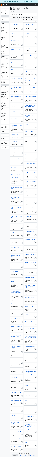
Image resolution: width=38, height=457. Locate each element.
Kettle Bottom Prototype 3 (30, 223)
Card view (25, 17)
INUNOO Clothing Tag (15, 104)
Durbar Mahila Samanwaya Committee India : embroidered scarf (16, 347)
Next (34, 455)
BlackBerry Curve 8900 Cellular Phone (30, 191)
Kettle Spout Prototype (15, 232)
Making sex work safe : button (30, 346)
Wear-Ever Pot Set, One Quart (16, 264)
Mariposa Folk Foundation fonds (4, 32)
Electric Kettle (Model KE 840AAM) (29, 116)
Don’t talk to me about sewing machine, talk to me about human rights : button (16, 335)
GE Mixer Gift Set (14, 141)
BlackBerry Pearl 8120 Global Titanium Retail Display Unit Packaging (16, 197)
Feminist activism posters (29, 306)
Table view (30, 17)
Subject (3, 135)
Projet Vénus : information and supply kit (16, 359)
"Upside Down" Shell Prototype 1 (31, 208)
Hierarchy (19, 17)
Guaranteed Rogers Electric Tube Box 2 (30, 155)
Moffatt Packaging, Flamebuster (28, 63)
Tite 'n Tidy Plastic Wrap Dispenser (15, 41)
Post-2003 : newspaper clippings (15, 423)
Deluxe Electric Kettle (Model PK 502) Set (16, 79)
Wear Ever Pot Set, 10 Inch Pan (30, 254)
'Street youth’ (13, 408)
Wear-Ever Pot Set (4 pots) (30, 269)
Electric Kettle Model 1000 (16, 96)
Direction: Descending (32, 19)
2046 (31, 455)
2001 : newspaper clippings (30, 442)
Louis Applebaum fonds (4, 76)
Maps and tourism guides (29, 277)
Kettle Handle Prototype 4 (30, 239)
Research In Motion (4, 120)
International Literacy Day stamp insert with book (30, 106)
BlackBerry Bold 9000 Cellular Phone (16, 188)
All (1, 21)
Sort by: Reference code (23, 19)
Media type (3, 147)
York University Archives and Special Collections (4, 111)
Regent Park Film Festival (4, 103)
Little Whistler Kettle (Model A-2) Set (30, 88)
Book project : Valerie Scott (16, 392)
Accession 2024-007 (14, 271)
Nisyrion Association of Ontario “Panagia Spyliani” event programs (16, 292)
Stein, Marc (4, 123)
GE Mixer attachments (15, 134)
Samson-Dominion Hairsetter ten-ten (30, 97)
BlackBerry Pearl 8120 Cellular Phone (30, 182)
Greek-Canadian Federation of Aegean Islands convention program (30, 286)
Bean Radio (13, 111)
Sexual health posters (29, 321)
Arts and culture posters (15, 318)
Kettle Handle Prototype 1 (16, 247)
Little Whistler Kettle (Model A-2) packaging (30, 79)
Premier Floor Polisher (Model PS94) (16, 25)
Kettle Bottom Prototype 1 (30, 231)
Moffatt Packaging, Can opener (30, 55)
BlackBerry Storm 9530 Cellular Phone (30, 199)
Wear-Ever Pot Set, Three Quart (15, 256)
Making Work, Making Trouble (16, 385)
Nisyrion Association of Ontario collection (29, 298)
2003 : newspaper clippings (16, 431)
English (4, 16)
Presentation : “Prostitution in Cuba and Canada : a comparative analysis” (30, 373)
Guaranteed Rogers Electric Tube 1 (16, 159)
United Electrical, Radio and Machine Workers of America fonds (4, 48)
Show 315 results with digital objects (30, 21)
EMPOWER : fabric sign (15, 368)
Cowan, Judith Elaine (4, 92)
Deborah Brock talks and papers (29, 385)
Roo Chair (27, 33)
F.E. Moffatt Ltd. (4, 106)
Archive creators (3, 81)
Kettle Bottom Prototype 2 (16, 225)
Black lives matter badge (29, 328)
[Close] (37, 1)
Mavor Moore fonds (4, 68)
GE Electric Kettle (14, 118)
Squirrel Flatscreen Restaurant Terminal (30, 25)
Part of (3, 19)
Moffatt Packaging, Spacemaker (14, 61)
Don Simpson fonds (4, 63)
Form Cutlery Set (28, 48)
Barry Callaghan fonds (4, 72)
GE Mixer (26, 138)
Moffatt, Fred (4, 94)
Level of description (4, 143)
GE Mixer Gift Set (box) (29, 131)
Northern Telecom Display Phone (16, 208)
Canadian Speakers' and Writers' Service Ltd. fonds (4, 39)
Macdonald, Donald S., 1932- (4, 88)
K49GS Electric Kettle (29, 71)
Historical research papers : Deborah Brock (16, 377)
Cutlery (26, 40)
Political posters (28, 314)
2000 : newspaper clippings (16, 446)
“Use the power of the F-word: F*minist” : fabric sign (30, 354)
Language (3, 10)
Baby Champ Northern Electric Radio (16, 126)
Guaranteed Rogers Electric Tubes (30, 164)
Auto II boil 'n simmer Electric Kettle (16, 217)
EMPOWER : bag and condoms (30, 364)
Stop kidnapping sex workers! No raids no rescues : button (30, 337)
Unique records (4, 13)
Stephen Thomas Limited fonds (4, 58)
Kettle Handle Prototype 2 (30, 246)
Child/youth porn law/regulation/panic (29, 408)
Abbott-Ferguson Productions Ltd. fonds (4, 26)
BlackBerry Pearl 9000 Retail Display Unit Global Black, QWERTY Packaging (16, 176)
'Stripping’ (13, 415)
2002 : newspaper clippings (16, 438)
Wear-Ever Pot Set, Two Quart (30, 262)
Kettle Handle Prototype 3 (16, 239)
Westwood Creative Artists (4, 116)
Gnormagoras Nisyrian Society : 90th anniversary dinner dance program (16, 280)
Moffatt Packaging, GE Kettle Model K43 (30, 146)
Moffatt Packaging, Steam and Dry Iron (16, 70)
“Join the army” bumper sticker (16, 326)
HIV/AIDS (26, 400)
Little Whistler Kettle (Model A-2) (16, 88)
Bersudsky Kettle (28, 124)
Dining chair (13, 33)
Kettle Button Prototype (29, 216)
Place (2, 131)
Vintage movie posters (15, 303)
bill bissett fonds (4, 54)
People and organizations (4, 127)
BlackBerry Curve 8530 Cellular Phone (30, 173)
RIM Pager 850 (13, 167)
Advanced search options (16, 14)
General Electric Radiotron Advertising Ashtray (16, 149)
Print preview (13, 17)
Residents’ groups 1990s (29, 416)
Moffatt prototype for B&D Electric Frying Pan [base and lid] (16, 51)
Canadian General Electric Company (4, 98)
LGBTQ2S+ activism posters (16, 311)
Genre (2, 138)
